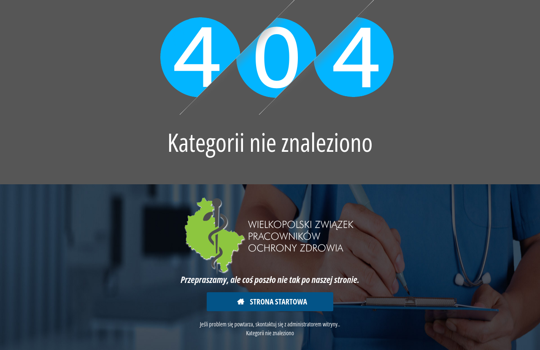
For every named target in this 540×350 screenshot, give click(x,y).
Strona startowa (277, 301)
